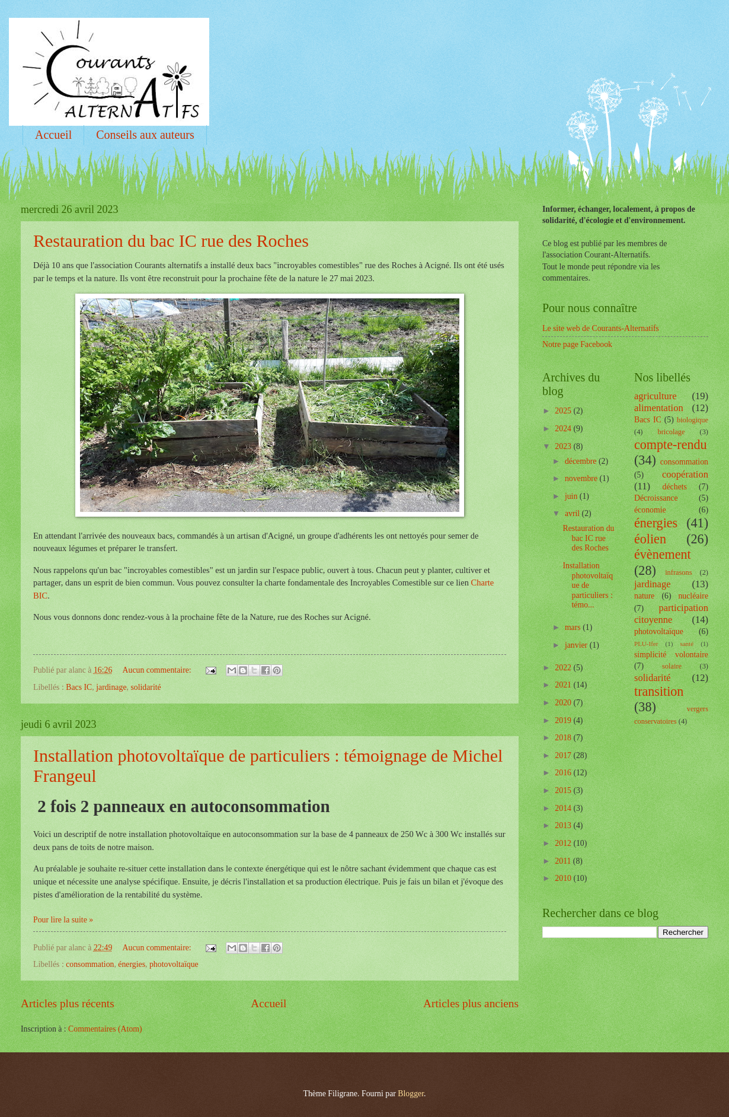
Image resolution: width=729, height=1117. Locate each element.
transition (658, 691)
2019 (564, 720)
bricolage (671, 432)
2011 (564, 861)
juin (572, 496)
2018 (564, 737)
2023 (564, 446)
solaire (672, 666)
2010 (564, 878)
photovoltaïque (174, 964)
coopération (685, 474)
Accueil (53, 134)
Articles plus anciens (471, 1003)
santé (686, 643)
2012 (564, 843)
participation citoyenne (671, 613)
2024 (564, 428)
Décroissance (656, 498)
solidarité (145, 687)
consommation (90, 964)
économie (650, 509)
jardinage (111, 687)
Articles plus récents (67, 1003)
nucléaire (693, 595)
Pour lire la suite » (63, 919)
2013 (564, 825)
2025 (564, 410)
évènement (662, 554)
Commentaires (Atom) (105, 1028)
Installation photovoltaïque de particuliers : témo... (587, 585)
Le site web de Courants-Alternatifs (600, 328)
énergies (131, 964)
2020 (564, 702)
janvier (577, 645)
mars (574, 627)
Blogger (411, 1093)
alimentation (658, 407)
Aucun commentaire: (158, 670)
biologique (692, 420)
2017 (564, 755)
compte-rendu (670, 444)
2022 (564, 667)
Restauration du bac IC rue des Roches (171, 240)
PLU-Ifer (646, 643)
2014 (564, 808)
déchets (675, 486)
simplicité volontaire (671, 654)
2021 (564, 684)
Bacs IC (79, 687)
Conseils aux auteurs (145, 134)
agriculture (655, 396)
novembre (582, 478)
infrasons (678, 572)
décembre (582, 461)
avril (573, 513)
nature (644, 595)
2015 (564, 790)
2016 (564, 772)
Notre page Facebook (577, 344)
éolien (650, 539)
